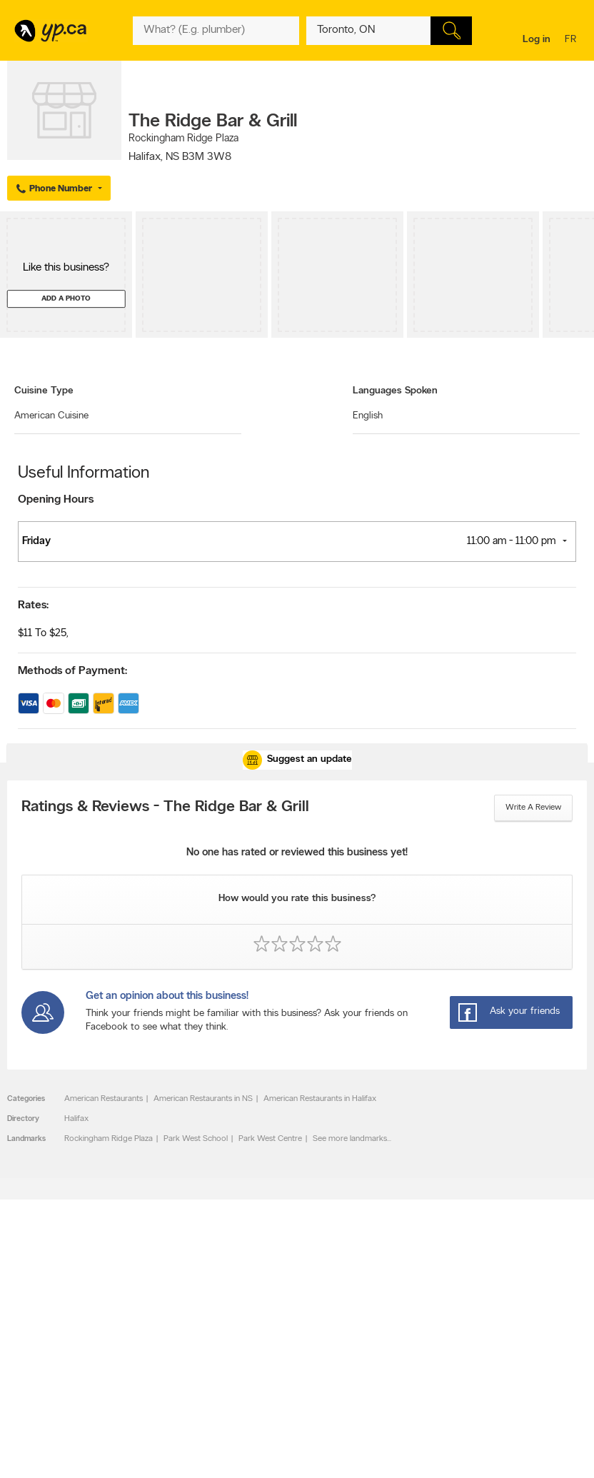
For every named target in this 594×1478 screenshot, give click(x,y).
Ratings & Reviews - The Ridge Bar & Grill (165, 807)
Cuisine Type (44, 391)
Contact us (564, 1287)
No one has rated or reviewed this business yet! (297, 853)
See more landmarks (350, 1139)
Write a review (533, 807)
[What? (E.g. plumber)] (216, 30)
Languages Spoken (395, 391)
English (368, 416)
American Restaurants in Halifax (319, 1099)
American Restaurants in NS (203, 1099)
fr (572, 40)
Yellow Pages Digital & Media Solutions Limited (295, 1458)
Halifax (76, 1119)
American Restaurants (103, 1099)
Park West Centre (270, 1139)
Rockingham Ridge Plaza (108, 1139)
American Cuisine (51, 416)
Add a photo (66, 299)
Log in (536, 39)
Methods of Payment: (72, 671)
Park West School (195, 1139)
